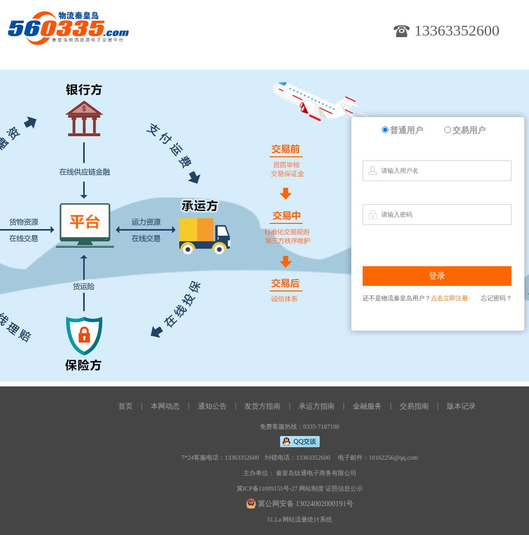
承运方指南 (317, 406)
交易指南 (414, 406)
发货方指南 (262, 406)
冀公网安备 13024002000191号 (306, 504)
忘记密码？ (496, 298)
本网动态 (165, 406)
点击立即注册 (449, 298)
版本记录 (461, 406)
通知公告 (212, 406)
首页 (125, 406)
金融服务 (367, 406)
